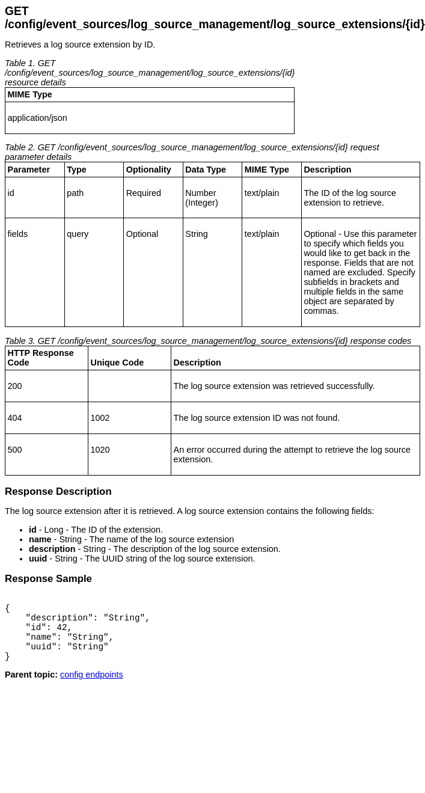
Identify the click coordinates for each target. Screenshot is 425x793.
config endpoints (91, 687)
